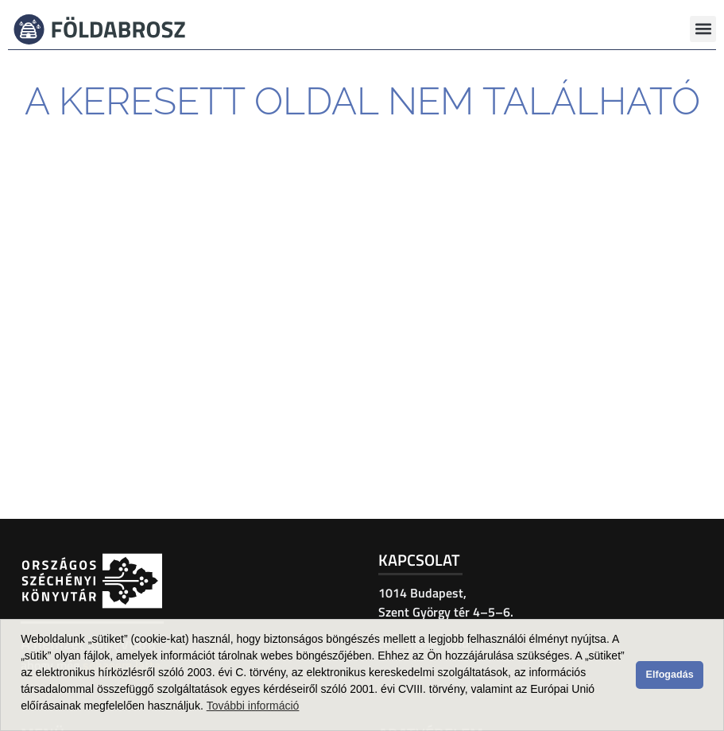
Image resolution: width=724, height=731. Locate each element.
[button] (703, 29)
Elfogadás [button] (670, 674)
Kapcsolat (419, 559)
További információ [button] (253, 705)
